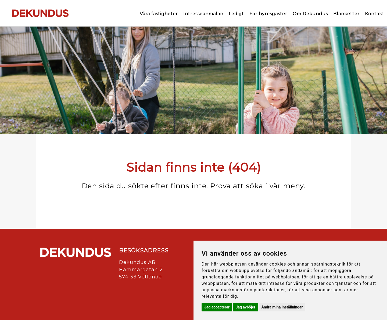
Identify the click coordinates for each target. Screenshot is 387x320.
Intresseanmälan (203, 13)
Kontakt (374, 13)
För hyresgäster (268, 13)
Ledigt (236, 13)
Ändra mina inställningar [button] (282, 307)
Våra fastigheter (159, 13)
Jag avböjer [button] (245, 307)
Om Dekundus (310, 13)
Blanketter (346, 13)
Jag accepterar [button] (217, 307)
